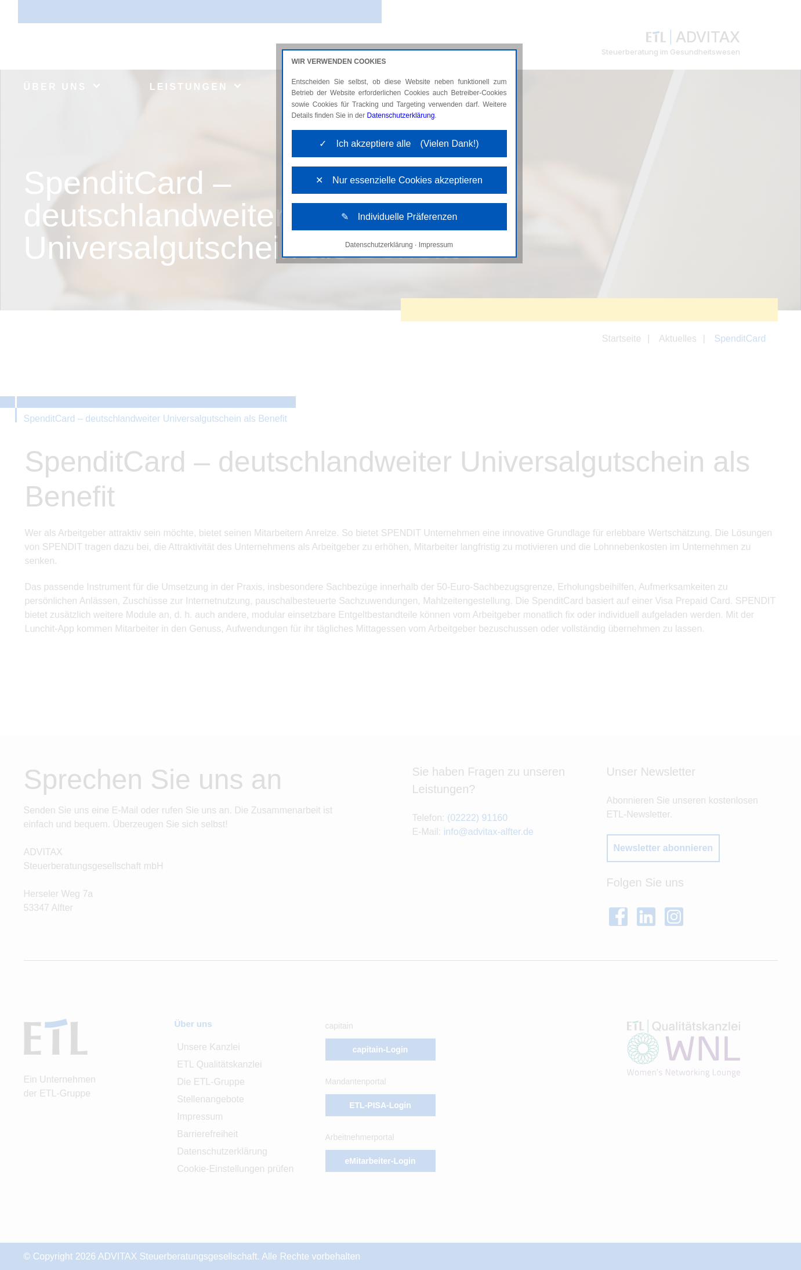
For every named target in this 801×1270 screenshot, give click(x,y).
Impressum (436, 245)
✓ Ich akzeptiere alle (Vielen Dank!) (399, 144)
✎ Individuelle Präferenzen (399, 217)
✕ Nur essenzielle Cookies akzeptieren (399, 180)
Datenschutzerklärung (401, 115)
